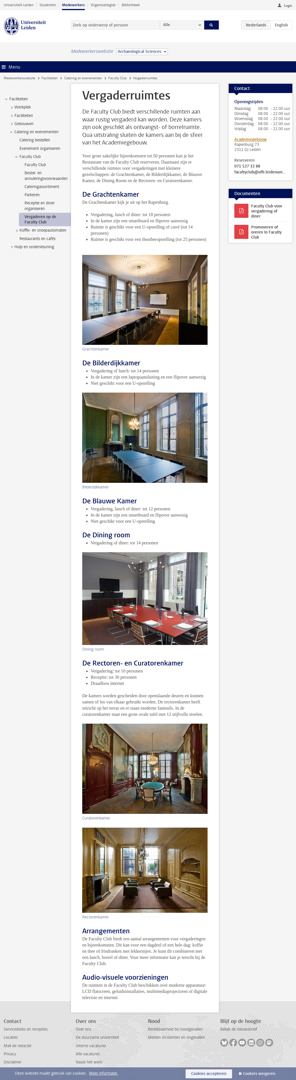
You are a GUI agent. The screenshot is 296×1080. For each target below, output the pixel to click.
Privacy (10, 1054)
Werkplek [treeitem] (20, 107)
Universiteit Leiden (19, 5)
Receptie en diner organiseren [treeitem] (40, 205)
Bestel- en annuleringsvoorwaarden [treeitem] (46, 175)
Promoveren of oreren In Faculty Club (266, 232)
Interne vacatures (91, 1046)
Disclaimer (12, 1062)
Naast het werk (89, 1062)
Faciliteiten (49, 78)
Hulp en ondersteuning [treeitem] (31, 247)
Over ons (83, 1029)
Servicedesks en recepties (26, 1029)
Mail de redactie (17, 1046)
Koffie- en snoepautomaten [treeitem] (40, 230)
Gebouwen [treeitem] (21, 124)
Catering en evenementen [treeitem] (34, 132)
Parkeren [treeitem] (32, 195)
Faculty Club (117, 78)
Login (288, 5)
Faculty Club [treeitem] (27, 157)
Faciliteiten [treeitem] (16, 99)
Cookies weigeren (259, 1073)
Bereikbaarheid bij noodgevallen (175, 1029)
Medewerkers (73, 5)
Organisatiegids (103, 5)
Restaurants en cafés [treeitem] (37, 238)
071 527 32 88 (247, 166)
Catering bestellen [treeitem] (34, 140)
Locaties (11, 1037)
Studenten (47, 5)
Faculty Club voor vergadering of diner (266, 211)
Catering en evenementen (83, 78)
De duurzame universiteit (97, 1037)
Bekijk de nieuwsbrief (238, 1029)
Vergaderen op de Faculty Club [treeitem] (40, 219)
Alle (166, 25)
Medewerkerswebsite (19, 78)
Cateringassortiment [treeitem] (42, 186)
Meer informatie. (103, 1073)
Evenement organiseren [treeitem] (39, 148)
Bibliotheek (131, 5)
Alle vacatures (88, 1054)
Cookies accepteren (208, 1073)
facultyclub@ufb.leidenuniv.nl (260, 172)
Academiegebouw (250, 139)
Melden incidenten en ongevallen (176, 1037)
